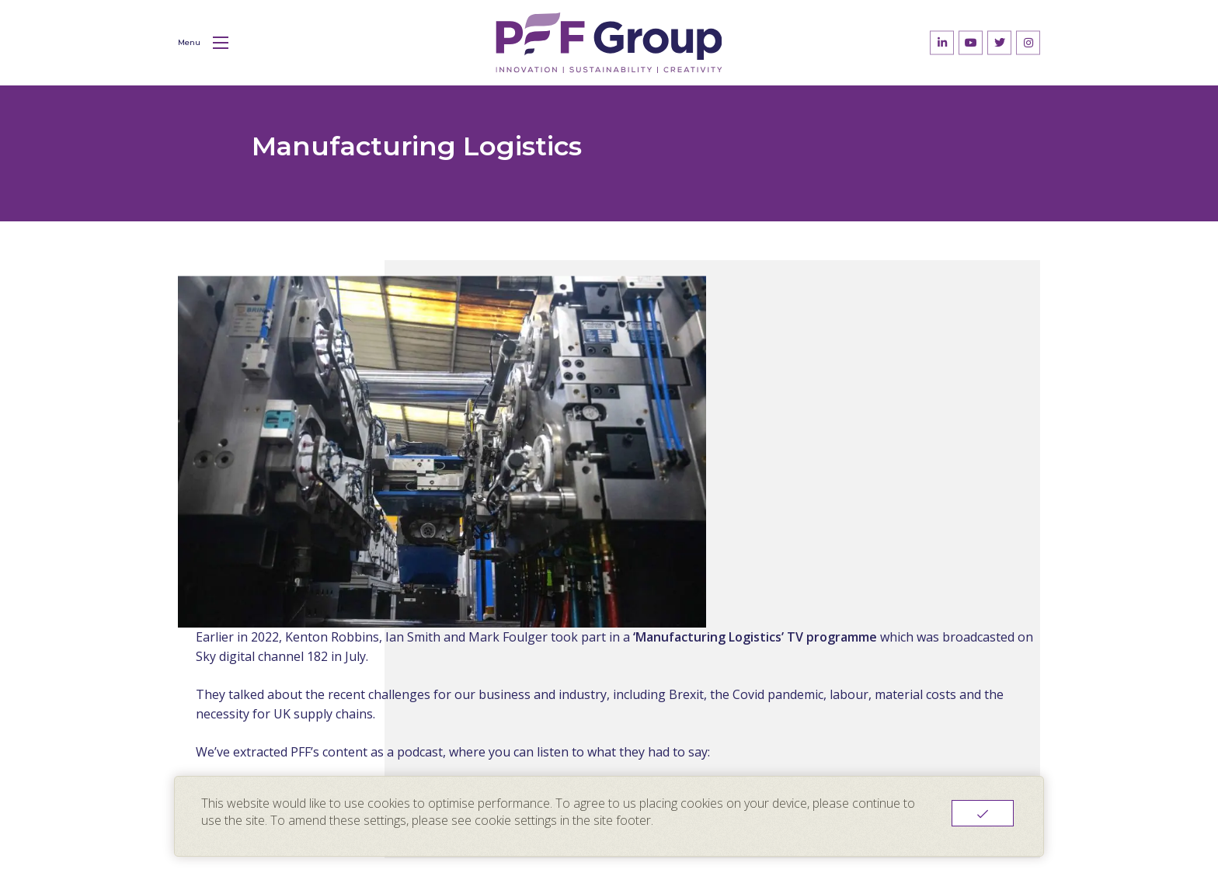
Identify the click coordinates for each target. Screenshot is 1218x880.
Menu (203, 43)
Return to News (690, 575)
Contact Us (718, 769)
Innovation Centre (739, 743)
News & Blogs (591, 769)
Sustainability (589, 743)
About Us (577, 717)
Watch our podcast (698, 535)
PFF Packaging (730, 717)
